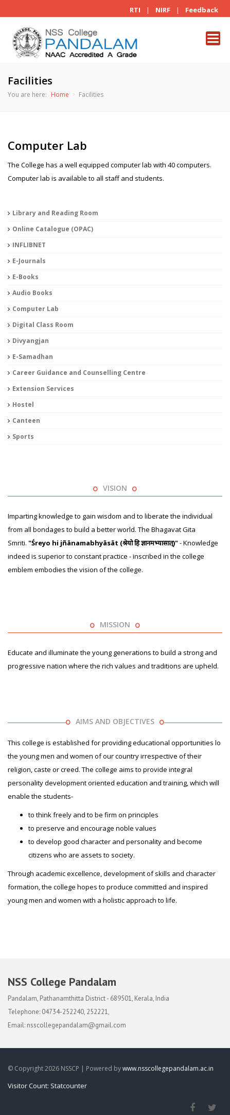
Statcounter (68, 1085)
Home (60, 94)
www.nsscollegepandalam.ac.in (168, 1068)
